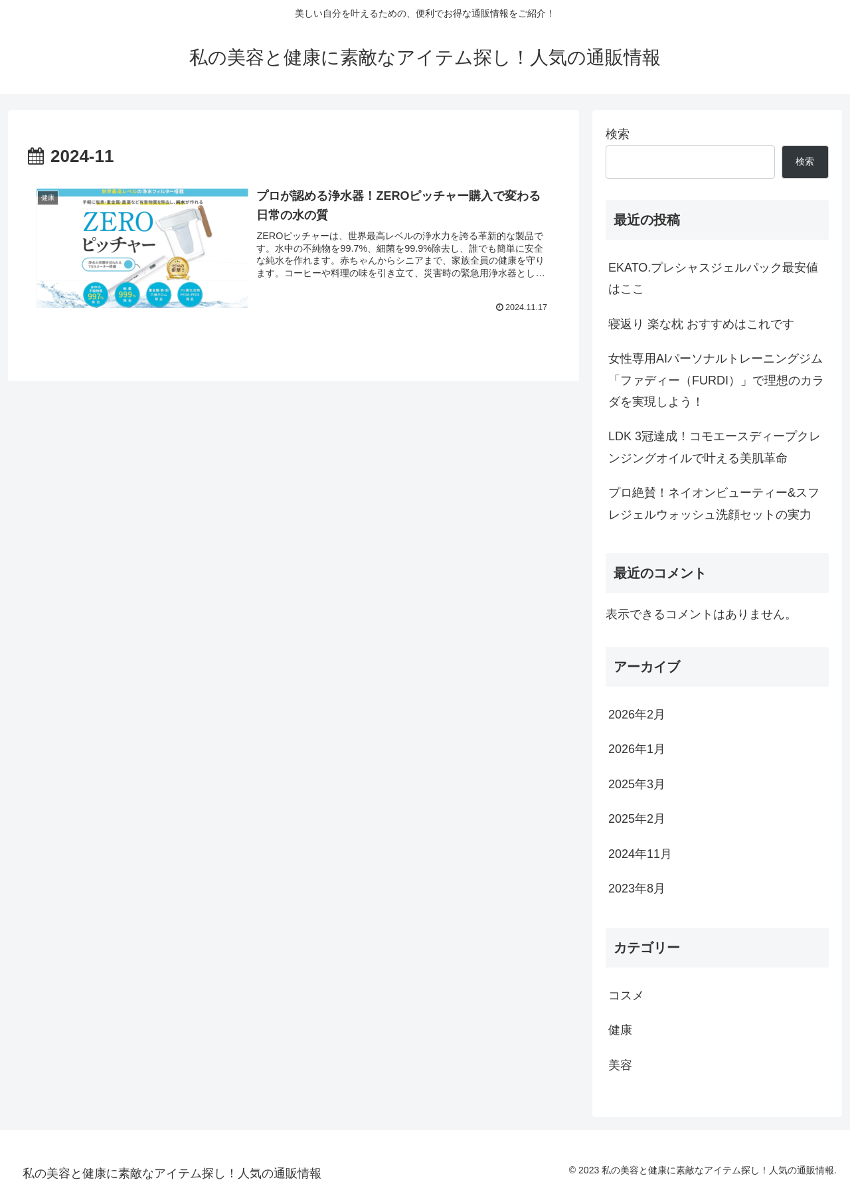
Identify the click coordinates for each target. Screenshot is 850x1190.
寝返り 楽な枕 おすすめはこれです (701, 324)
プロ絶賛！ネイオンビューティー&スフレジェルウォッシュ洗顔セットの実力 (713, 503)
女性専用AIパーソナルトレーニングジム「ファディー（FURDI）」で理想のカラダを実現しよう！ (716, 380)
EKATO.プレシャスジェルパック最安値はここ (713, 278)
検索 (618, 134)
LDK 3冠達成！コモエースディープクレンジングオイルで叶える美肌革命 (714, 447)
